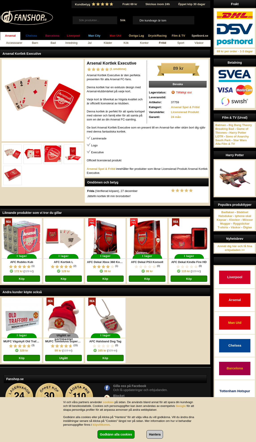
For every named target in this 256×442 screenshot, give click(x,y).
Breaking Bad (224, 128)
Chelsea (31, 35)
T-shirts (223, 227)
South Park (223, 140)
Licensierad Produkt (185, 112)
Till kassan (201, 20)
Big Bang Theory (240, 125)
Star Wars (240, 140)
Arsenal (10, 35)
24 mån (176, 117)
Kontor (144, 42)
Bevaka (178, 84)
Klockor (234, 219)
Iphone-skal (243, 216)
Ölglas (247, 227)
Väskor (199, 42)
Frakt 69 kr (130, 4)
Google (181, 406)
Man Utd (115, 35)
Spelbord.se (200, 35)
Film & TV (178, 35)
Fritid (162, 42)
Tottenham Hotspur (234, 391)
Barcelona (52, 35)
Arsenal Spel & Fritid (185, 107)
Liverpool (73, 35)
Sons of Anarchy (237, 136)
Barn (35, 42)
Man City (94, 35)
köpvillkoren (101, 424)
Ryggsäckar (241, 223)
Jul (90, 42)
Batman (220, 125)
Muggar (225, 223)
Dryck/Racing (157, 35)
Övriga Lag (136, 35)
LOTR (219, 136)
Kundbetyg (94, 4)
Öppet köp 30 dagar (191, 4)
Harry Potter (237, 132)
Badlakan (227, 212)
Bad (53, 42)
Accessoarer (14, 42)
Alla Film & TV (225, 143)
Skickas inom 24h (158, 4)
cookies (108, 402)
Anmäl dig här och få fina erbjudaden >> (234, 248)
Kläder (108, 42)
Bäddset (242, 212)
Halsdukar (225, 216)
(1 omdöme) (118, 69)
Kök (126, 42)
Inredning (71, 42)
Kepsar (221, 219)
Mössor (248, 219)
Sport (180, 42)
